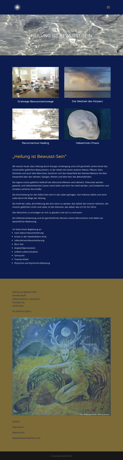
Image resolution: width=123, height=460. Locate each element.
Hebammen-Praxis (87, 143)
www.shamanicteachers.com (26, 438)
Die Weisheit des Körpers (87, 101)
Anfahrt (16, 421)
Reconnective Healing (35, 143)
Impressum (17, 427)
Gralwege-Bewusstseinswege (36, 101)
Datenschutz (18, 432)
